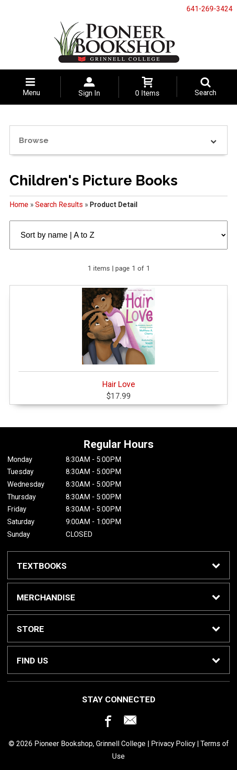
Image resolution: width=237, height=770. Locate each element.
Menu (31, 92)
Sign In (89, 93)
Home (18, 204)
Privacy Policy (173, 743)
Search (205, 92)
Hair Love (118, 338)
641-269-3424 (209, 9)
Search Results (59, 204)
